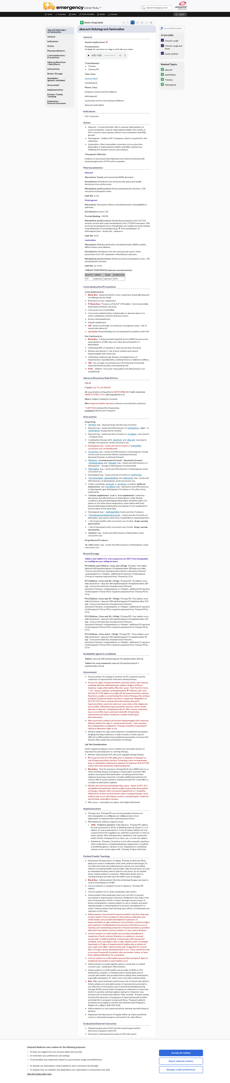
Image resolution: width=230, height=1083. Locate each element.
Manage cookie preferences (181, 1069)
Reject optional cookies (181, 1061)
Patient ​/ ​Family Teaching (55, 88)
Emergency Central (79, 5)
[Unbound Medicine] (181, 5)
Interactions (53, 62)
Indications (52, 34)
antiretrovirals (91, 79)
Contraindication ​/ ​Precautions (56, 49)
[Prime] (86, 14)
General (51, 30)
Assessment (53, 78)
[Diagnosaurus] (171, 40)
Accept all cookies (181, 1053)
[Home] (48, 14)
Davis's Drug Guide (91, 22)
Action (50, 39)
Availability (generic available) (56, 72)
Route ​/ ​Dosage (54, 67)
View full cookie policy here (39, 1074)
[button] (113, 14)
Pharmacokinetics (56, 44)
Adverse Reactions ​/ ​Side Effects (56, 56)
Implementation (55, 83)
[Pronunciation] (107, 56)
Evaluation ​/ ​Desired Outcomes (56, 95)
